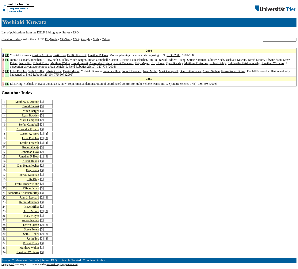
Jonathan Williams (273, 63)
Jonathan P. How (98, 55)
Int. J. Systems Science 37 (177, 83)
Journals (34, 260)
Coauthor (11, 92)
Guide (53, 39)
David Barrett (79, 63)
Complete (89, 260)
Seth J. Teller (60, 59)
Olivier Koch (216, 59)
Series (45, 260)
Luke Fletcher (138, 59)
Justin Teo (59, 55)
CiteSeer (65, 39)
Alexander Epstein (100, 63)
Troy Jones (157, 63)
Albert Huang (177, 59)
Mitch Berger (78, 59)
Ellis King (16, 83)
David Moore (256, 59)
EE (7, 55)
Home (6, 260)
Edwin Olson (274, 59)
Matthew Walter (60, 63)
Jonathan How (111, 71)
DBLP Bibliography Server (53, 32)
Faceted (76, 260)
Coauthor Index (11, 39)
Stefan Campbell (97, 59)
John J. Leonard (19, 59)
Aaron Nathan (211, 71)
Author (101, 260)
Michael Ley (53, 264)
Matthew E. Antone (196, 63)
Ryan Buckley (174, 63)
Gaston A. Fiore (42, 55)
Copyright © (8, 264)
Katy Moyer (142, 63)
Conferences (19, 260)
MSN (96, 39)
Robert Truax (41, 63)
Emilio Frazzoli (76, 55)
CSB (76, 39)
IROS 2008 (173, 55)
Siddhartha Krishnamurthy (244, 63)
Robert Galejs (218, 63)
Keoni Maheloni (123, 63)
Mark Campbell (168, 71)
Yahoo (105, 39)
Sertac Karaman (197, 59)
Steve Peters (31, 229)
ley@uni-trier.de (69, 264)
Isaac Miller (150, 71)
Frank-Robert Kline (233, 71)
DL (47, 39)
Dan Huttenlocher (190, 71)
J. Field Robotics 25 (78, 66)
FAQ (76, 32)
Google (85, 39)
